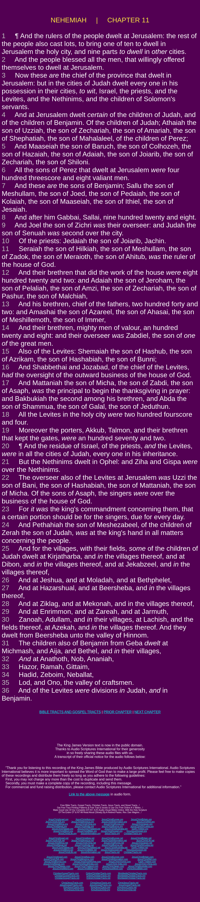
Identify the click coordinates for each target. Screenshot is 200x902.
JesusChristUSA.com (54, 859)
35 (5, 682)
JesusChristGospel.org (111, 831)
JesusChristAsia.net (85, 838)
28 (5, 603)
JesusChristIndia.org (84, 826)
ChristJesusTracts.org (100, 883)
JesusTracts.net (112, 852)
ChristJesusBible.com (137, 868)
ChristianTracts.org (133, 833)
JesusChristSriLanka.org (142, 826)
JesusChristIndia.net (84, 845)
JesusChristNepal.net (57, 845)
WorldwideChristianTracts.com (132, 873)
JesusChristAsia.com (84, 857)
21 (5, 461)
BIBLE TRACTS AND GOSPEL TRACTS (70, 712)
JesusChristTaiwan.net (62, 847)
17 (5, 383)
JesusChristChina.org (86, 824)
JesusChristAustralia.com (140, 866)
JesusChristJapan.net (142, 843)
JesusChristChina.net (86, 843)
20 (5, 446)
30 (5, 619)
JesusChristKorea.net (114, 843)
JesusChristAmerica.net (82, 840)
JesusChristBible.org (87, 831)
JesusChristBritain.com (143, 857)
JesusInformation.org (90, 833)
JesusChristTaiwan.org (62, 829)
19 (5, 430)
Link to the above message (89, 794)
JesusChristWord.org (63, 831)
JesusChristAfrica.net (58, 843)
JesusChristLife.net (145, 840)
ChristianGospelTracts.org (67, 876)
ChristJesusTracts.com (72, 883)
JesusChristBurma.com (55, 861)
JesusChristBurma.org (112, 826)
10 (5, 241)
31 (5, 643)
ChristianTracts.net (133, 852)
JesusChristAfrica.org (58, 824)
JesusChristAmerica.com (82, 859)
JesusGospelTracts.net (129, 885)
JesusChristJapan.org (142, 824)
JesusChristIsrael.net (58, 838)
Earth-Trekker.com (147, 861)
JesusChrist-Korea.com (120, 861)
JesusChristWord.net (63, 850)
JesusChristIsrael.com (56, 857)
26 (5, 580)
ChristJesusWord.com (112, 868)
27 (5, 588)
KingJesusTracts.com (73, 887)
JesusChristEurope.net (112, 838)
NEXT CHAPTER (147, 712)
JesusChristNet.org (145, 822)
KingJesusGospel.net (137, 850)
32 (5, 659)
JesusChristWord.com (63, 868)
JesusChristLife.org (67, 833)
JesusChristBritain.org (141, 819)
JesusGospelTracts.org (100, 885)
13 (5, 304)
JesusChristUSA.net (55, 840)
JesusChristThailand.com (86, 866)
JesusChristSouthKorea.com (87, 861)
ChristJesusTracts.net (128, 883)
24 (5, 525)
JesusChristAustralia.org (116, 829)
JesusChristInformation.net (114, 840)
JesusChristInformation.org (114, 822)
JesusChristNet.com (146, 859)
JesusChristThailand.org (88, 829)
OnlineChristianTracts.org (98, 876)
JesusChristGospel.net (111, 850)
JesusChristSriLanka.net (141, 845)
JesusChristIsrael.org (58, 819)
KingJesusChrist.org (100, 890)
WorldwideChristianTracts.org (131, 876)
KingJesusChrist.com (74, 890)
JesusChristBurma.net (112, 845)
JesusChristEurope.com (112, 857)
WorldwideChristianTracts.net (131, 878)
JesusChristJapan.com (113, 866)
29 (5, 611)
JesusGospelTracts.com (71, 885)
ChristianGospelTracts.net (67, 878)
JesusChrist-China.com (146, 864)
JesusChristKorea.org (114, 824)
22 (5, 477)
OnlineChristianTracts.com (98, 873)
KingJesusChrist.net (126, 890)
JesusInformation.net (91, 852)
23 (5, 509)
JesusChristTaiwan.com (59, 866)
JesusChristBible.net (87, 850)
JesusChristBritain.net (141, 838)
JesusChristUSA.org (55, 822)
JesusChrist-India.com (116, 864)
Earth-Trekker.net (140, 847)
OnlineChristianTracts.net (98, 878)
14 (5, 327)
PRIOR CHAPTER (118, 712)
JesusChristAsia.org (84, 819)
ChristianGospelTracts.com (66, 873)
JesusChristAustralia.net (116, 847)
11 (5, 249)
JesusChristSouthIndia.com (85, 864)
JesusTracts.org (112, 833)
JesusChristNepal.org (56, 826)
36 (5, 690)
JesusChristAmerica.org (82, 822)
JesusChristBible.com (88, 868)
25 (5, 548)
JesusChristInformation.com (114, 859)
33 (5, 667)
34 (5, 674)
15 (5, 351)
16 (5, 367)
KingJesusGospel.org (137, 831)
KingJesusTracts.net (127, 887)
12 (5, 272)
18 (5, 414)
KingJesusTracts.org (100, 887)
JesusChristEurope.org (112, 819)
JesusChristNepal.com (54, 864)
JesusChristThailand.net (89, 847)
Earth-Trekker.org (140, 829)
